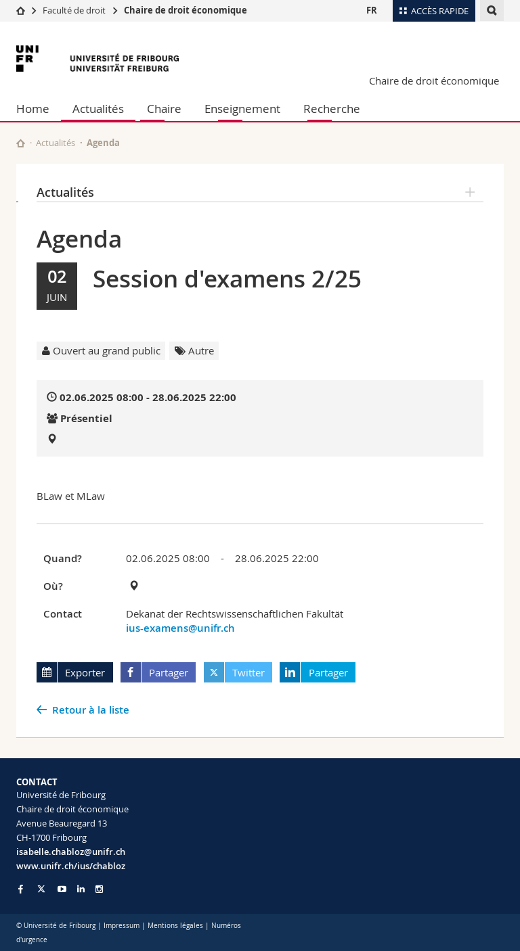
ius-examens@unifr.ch (180, 628)
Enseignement (242, 108)
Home (32, 108)
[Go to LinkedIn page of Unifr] (81, 889)
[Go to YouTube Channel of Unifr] (62, 889)
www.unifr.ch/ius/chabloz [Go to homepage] (70, 866)
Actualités (98, 108)
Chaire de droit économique (185, 10)
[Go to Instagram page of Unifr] (99, 889)
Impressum (121, 925)
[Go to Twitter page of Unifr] (41, 889)
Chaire (164, 108)
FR (371, 10)
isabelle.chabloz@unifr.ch (70, 851)
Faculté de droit (75, 10)
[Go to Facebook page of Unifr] (20, 889)
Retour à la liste (90, 710)
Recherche (331, 108)
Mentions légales (175, 925)
